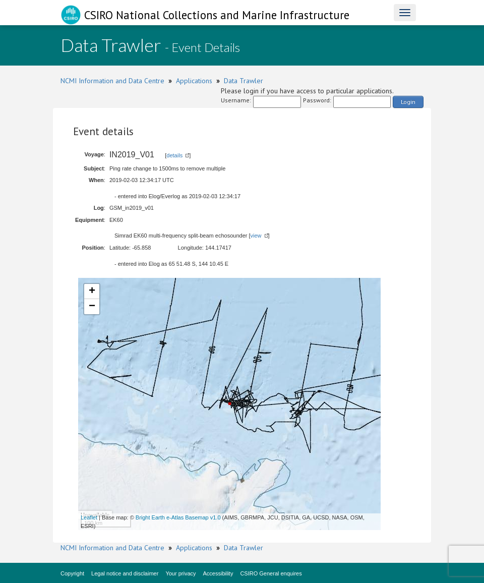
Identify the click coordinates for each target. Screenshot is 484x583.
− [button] (92, 306)
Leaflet (89, 517)
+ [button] (92, 291)
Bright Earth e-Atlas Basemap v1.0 (178, 517)
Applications (194, 80)
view (256, 235)
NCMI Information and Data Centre (112, 80)
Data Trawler (243, 80)
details (174, 155)
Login (408, 101)
